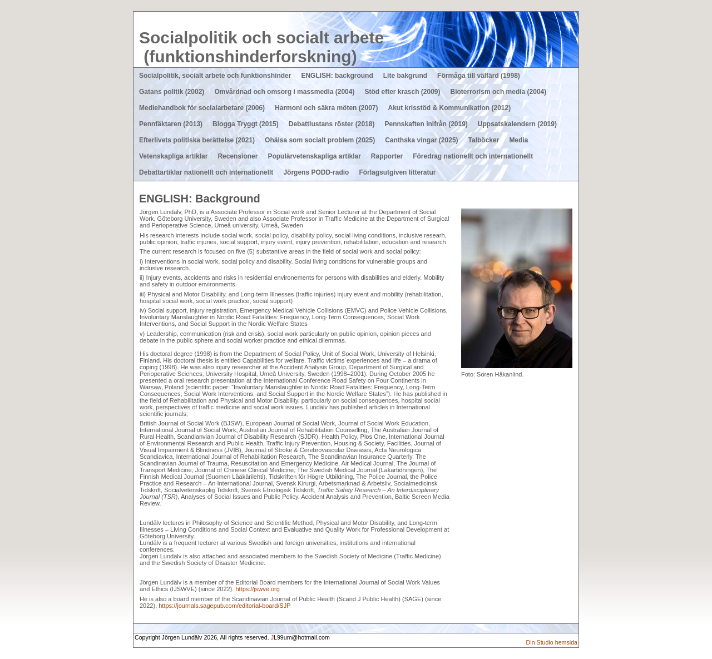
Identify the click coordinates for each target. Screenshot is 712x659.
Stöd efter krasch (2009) (402, 92)
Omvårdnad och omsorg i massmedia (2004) (284, 92)
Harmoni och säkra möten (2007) (326, 108)
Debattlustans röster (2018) (332, 124)
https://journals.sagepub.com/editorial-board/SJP (224, 605)
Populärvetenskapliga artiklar (314, 156)
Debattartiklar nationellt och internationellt (206, 172)
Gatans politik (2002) (171, 92)
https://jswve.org (257, 589)
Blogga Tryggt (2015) (245, 124)
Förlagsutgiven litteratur (397, 172)
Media (518, 140)
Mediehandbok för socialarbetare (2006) (202, 108)
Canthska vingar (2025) (421, 140)
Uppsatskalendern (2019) (517, 124)
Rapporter (387, 156)
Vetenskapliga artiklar (173, 156)
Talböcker (484, 140)
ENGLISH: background (337, 76)
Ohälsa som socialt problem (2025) (320, 140)
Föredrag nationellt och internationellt (473, 156)
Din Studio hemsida (551, 642)
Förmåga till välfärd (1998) (478, 76)
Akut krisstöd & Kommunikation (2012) (449, 108)
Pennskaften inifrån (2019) (425, 124)
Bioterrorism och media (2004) (499, 92)
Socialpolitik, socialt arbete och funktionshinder (215, 76)
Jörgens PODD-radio (316, 172)
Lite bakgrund (405, 76)
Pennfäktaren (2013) (170, 124)
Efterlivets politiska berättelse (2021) (197, 140)
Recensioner (237, 156)
